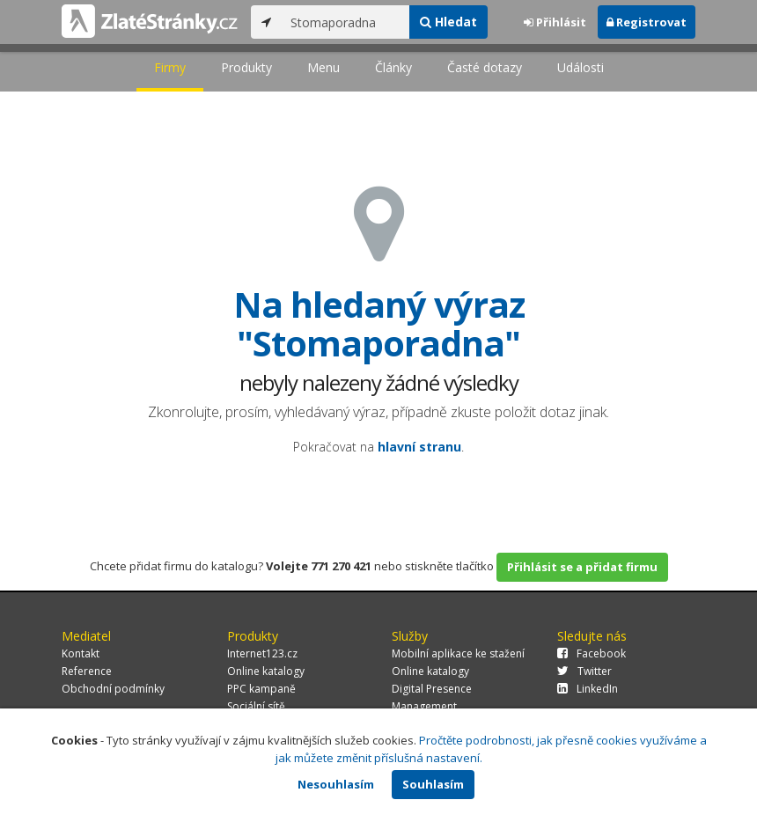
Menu (323, 67)
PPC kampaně (261, 688)
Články (393, 67)
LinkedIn (587, 688)
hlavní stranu (419, 446)
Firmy (170, 67)
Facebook (591, 653)
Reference (87, 671)
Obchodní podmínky (113, 688)
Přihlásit (555, 22)
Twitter (584, 671)
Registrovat (646, 22)
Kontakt (80, 653)
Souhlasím (433, 784)
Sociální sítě (256, 706)
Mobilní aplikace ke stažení (458, 653)
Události (580, 67)
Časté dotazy (484, 67)
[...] (345, 22)
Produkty (246, 67)
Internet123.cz (262, 653)
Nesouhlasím (336, 784)
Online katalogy (266, 671)
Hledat (448, 21)
